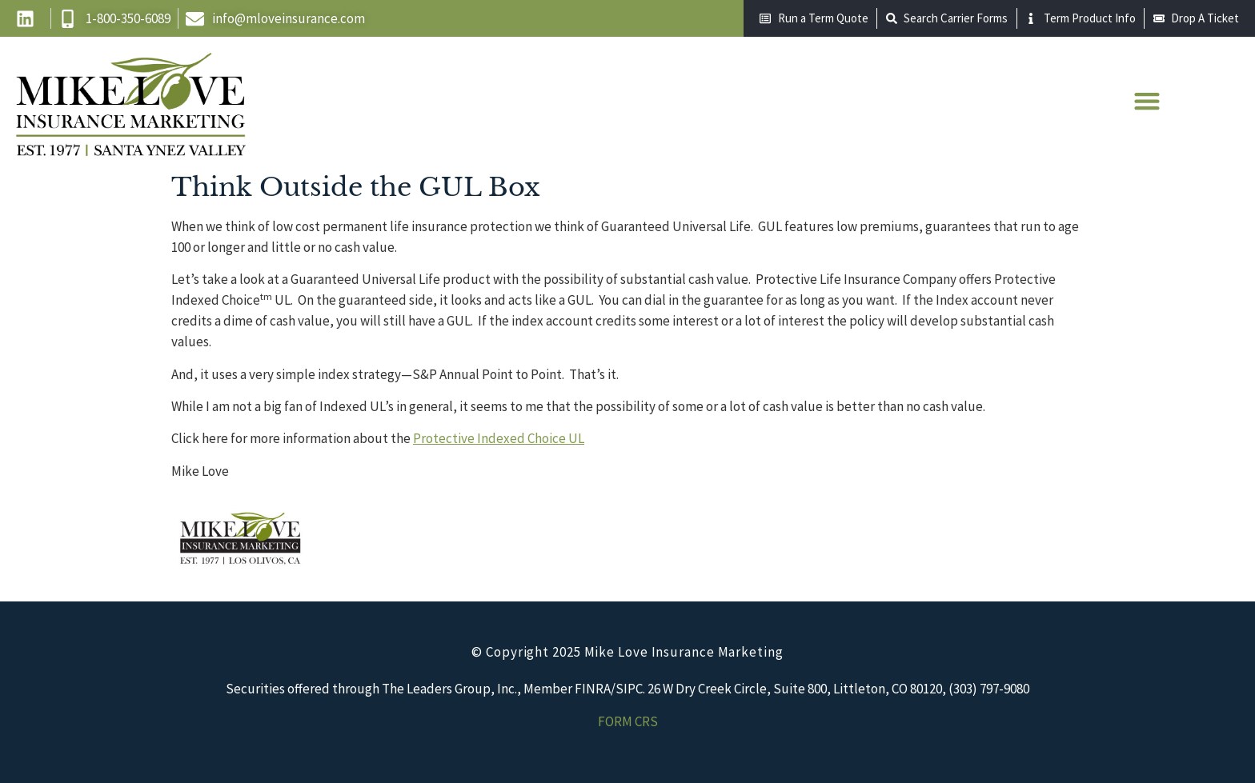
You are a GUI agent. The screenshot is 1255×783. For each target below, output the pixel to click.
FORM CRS (628, 721)
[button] (1146, 100)
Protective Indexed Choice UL (498, 438)
